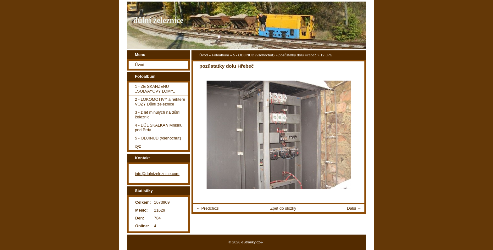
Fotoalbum (220, 55)
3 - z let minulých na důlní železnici (157, 114)
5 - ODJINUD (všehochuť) (253, 55)
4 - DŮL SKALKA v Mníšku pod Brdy (158, 127)
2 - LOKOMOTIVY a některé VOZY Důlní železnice (160, 101)
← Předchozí (207, 208)
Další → (354, 208)
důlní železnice (158, 20)
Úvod (203, 55)
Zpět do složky (283, 208)
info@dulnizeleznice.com (157, 173)
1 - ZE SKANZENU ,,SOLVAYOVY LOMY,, (155, 89)
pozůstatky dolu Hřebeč (297, 55)
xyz (138, 146)
